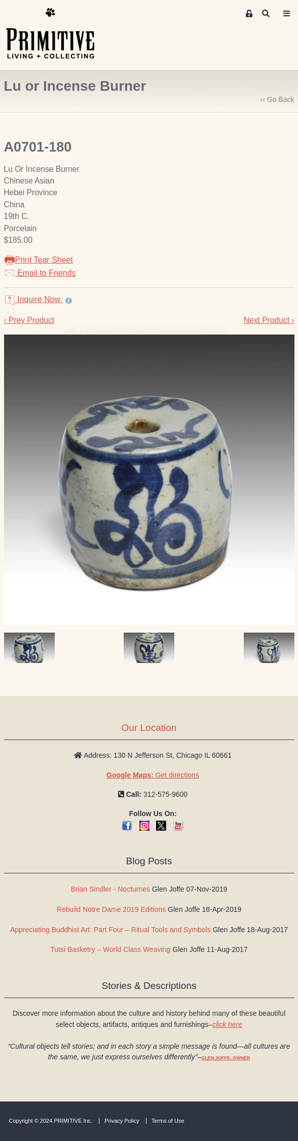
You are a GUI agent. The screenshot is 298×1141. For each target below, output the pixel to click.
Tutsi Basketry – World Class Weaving (110, 949)
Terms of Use (168, 1121)
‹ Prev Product (29, 320)
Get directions (152, 775)
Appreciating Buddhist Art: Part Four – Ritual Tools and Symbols (110, 930)
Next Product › (269, 320)
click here (227, 1024)
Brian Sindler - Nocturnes (110, 889)
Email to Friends (40, 273)
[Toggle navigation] (286, 13)
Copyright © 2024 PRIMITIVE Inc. (51, 1121)
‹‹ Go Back (277, 99)
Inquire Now (33, 299)
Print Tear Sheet (38, 259)
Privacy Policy (121, 1121)
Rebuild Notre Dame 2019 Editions (111, 909)
